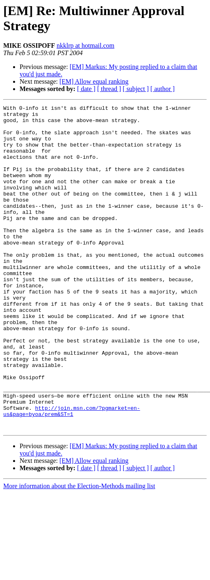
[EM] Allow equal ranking (94, 81)
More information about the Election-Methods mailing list (79, 550)
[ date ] (86, 88)
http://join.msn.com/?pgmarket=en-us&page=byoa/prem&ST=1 (71, 472)
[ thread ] (109, 88)
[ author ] (162, 88)
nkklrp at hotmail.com (86, 45)
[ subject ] (136, 88)
